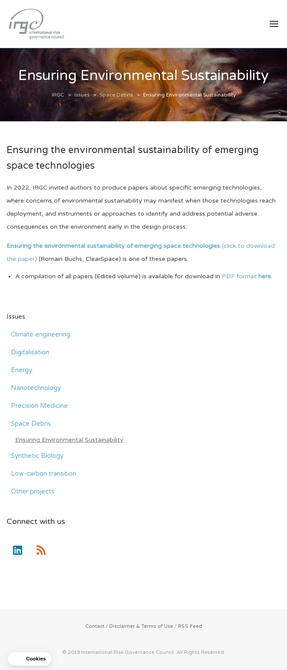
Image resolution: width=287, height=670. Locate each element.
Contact (94, 626)
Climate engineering (40, 334)
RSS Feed (190, 626)
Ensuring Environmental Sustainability (69, 439)
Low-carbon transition (43, 473)
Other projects (32, 491)
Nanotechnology (36, 388)
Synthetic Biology (37, 456)
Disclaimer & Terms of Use (141, 626)
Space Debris (31, 423)
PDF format (246, 276)
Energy (21, 370)
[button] (29, 659)
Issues (16, 316)
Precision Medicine (39, 406)
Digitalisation (30, 352)
